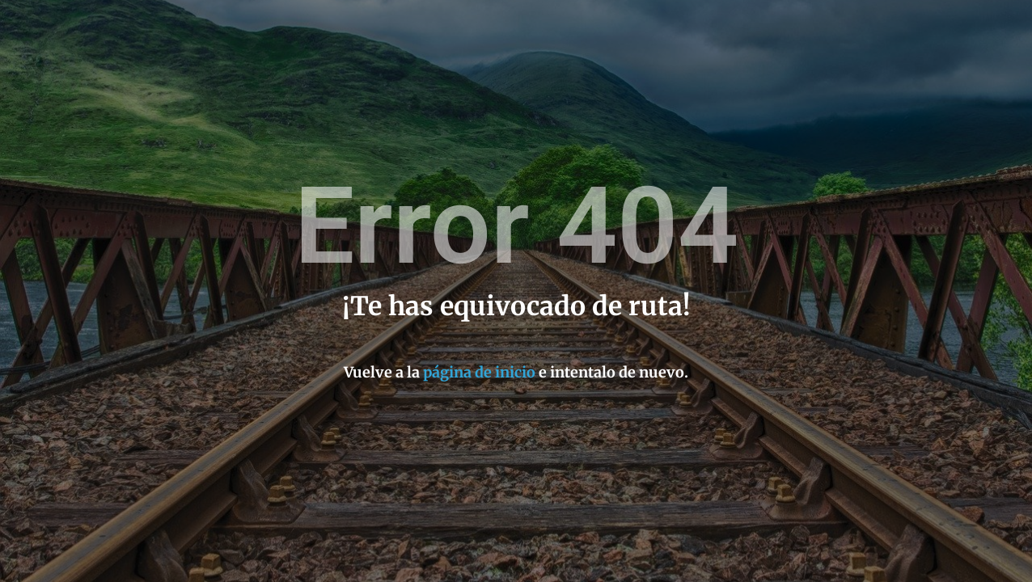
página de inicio (479, 372)
